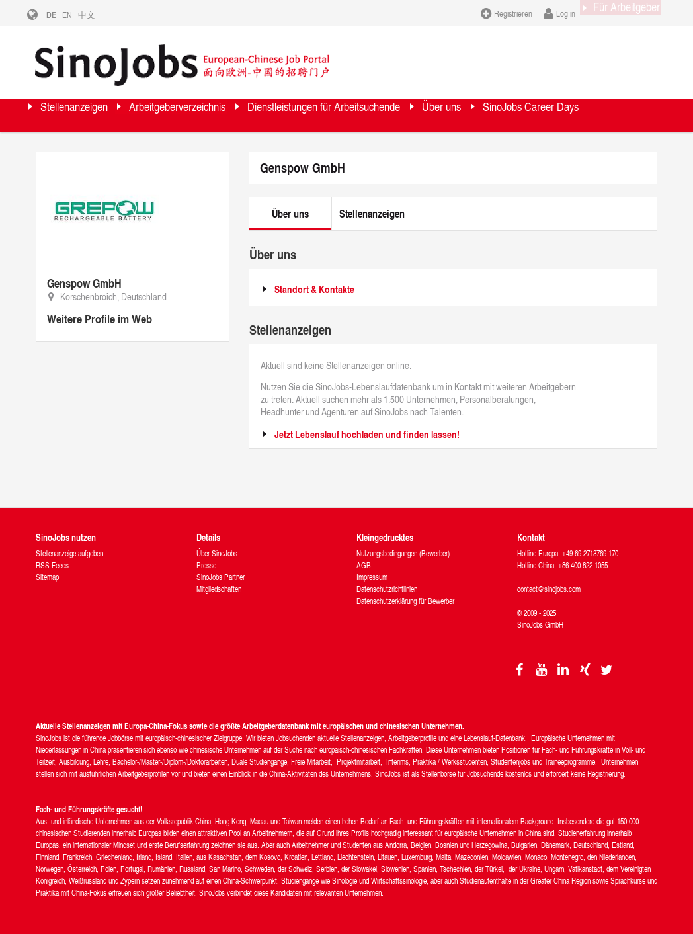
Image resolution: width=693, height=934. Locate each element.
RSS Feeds (52, 565)
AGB (363, 565)
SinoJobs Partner (220, 577)
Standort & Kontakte (314, 289)
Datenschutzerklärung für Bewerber (405, 601)
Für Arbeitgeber (614, 12)
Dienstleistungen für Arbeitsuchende (417, 115)
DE (61, 15)
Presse (206, 565)
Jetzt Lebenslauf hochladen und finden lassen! (367, 434)
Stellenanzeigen (90, 115)
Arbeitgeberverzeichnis (226, 115)
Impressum (371, 577)
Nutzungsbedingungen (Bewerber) (403, 553)
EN (77, 15)
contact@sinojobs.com (549, 589)
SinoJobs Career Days (106, 148)
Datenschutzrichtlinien (386, 589)
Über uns (571, 115)
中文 (96, 15)
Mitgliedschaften (218, 589)
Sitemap (47, 577)
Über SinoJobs (216, 553)
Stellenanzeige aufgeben (69, 553)
